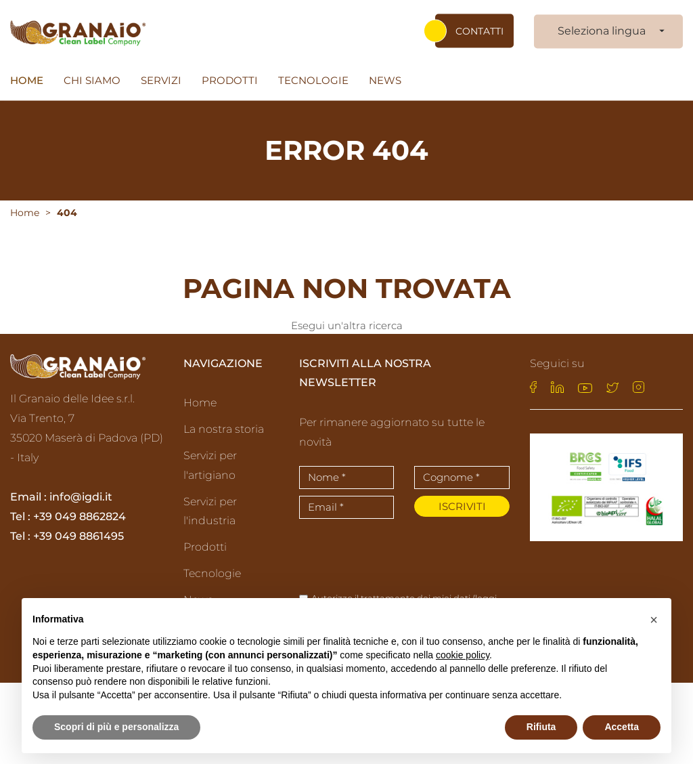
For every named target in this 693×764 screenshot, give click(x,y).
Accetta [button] (621, 726)
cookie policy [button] (462, 655)
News (385, 80)
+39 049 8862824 (79, 517)
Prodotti (230, 80)
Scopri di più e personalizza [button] (116, 726)
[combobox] (608, 31)
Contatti (479, 31)
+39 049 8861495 (78, 536)
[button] (654, 620)
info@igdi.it (80, 498)
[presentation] (378, 553)
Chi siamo (92, 80)
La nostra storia (223, 429)
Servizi (161, 80)
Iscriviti (462, 507)
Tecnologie (313, 80)
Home (26, 80)
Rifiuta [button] (541, 726)
